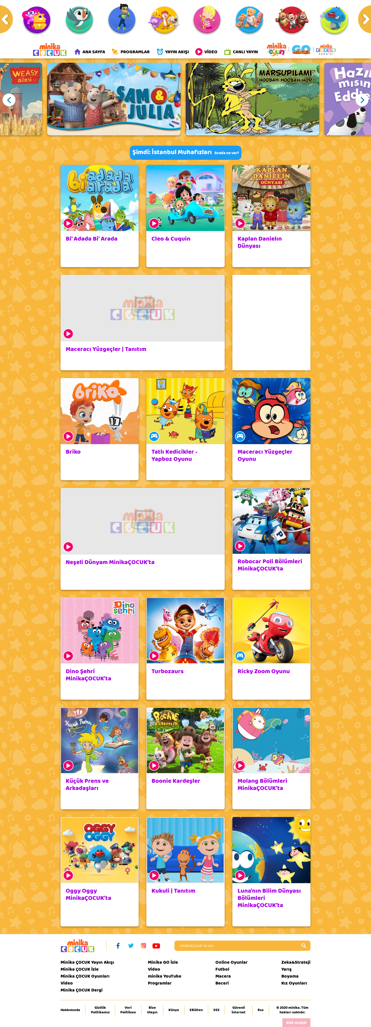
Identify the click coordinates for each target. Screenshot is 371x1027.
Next (362, 99)
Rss (261, 1010)
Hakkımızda (70, 1010)
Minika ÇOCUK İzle (80, 969)
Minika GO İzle (163, 962)
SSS (216, 1010)
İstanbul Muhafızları (182, 152)
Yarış (286, 969)
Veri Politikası (128, 1010)
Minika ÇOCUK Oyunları (85, 976)
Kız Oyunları (294, 983)
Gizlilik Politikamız (100, 1010)
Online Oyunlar (231, 962)
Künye (173, 1010)
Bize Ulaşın (152, 1010)
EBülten (196, 1010)
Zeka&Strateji (295, 962)
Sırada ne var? (226, 153)
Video (67, 983)
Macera (223, 976)
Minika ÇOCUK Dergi (82, 990)
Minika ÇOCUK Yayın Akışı (87, 962)
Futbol (222, 969)
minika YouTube (164, 976)
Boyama (290, 976)
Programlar (160, 983)
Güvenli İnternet (239, 1010)
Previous (9, 99)
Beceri (222, 983)
